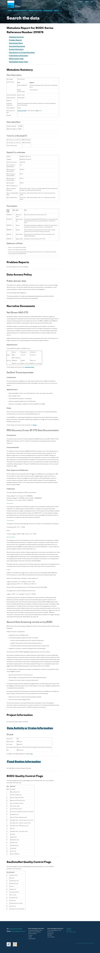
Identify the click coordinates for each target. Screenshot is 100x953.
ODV (37, 110)
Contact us (80, 1)
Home (10, 10)
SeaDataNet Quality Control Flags (30, 862)
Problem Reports (15, 40)
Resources (48, 10)
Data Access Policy (16, 43)
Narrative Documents (17, 46)
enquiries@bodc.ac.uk (17, 931)
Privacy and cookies (71, 931)
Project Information (16, 49)
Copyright (69, 928)
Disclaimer (69, 930)
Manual (35, 425)
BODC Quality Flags (16, 59)
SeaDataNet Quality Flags (19, 62)
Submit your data (35, 10)
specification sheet (29, 367)
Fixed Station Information (19, 56)
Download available (22, 110)
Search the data (20, 10)
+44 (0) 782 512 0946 (15, 929)
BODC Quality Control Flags (26, 776)
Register (87, 1)
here (31, 753)
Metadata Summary (16, 37)
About (56, 10)
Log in (91, 1)
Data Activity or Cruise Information (22, 52)
